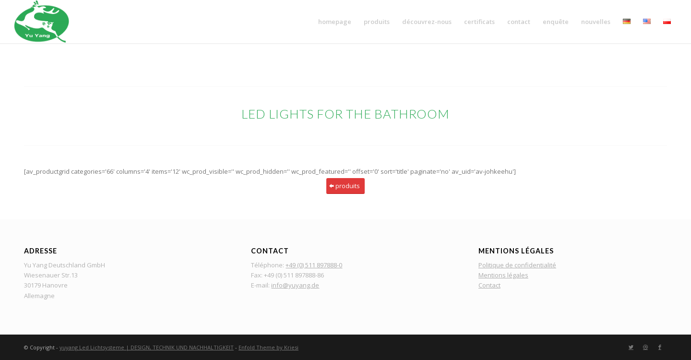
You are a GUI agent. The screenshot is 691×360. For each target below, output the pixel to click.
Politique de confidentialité (517, 265)
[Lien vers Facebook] (660, 347)
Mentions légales (503, 275)
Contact (489, 285)
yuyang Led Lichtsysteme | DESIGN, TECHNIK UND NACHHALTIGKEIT (147, 347)
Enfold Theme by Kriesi (268, 347)
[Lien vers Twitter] (631, 347)
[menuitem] (334, 21)
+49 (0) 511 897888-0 (314, 265)
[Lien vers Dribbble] (645, 347)
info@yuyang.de (295, 285)
